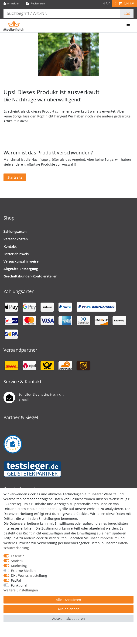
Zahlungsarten (15, 231)
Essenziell (18, 556)
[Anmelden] (11, 3)
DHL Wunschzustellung (29, 575)
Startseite (14, 177)
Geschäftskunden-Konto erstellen (30, 276)
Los (126, 13)
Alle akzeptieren (68, 599)
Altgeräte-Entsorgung (20, 269)
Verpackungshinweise (20, 261)
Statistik (17, 561)
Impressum (108, 538)
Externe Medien (23, 570)
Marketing (19, 566)
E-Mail (23, 399)
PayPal (16, 580)
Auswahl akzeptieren (68, 618)
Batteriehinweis (16, 254)
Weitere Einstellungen (20, 590)
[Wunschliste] (106, 3)
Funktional (19, 585)
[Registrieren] (35, 3)
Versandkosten (15, 239)
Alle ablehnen (68, 609)
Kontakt (10, 246)
